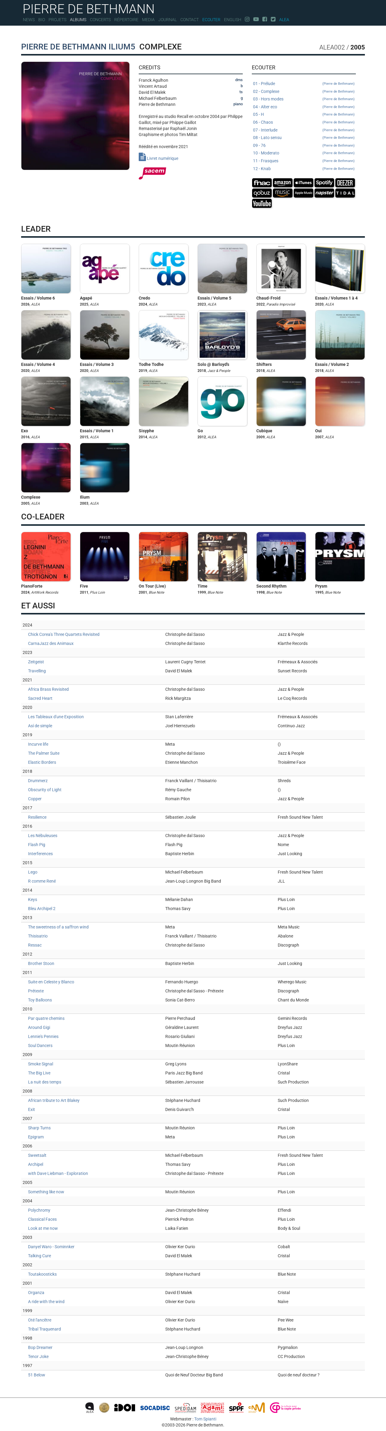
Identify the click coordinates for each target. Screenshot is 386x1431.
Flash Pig (36, 844)
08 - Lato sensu (304, 138)
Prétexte (36, 990)
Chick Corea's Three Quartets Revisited (64, 634)
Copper (35, 798)
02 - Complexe (304, 92)
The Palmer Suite (43, 753)
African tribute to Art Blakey (54, 1100)
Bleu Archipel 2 (41, 908)
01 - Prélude (304, 84)
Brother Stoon (41, 963)
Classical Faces (42, 1219)
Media (148, 19)
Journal (167, 19)
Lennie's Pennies (43, 1036)
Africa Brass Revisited (48, 689)
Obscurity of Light (45, 789)
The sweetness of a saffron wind (58, 927)
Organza (36, 1292)
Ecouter (211, 19)
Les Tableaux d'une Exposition (56, 716)
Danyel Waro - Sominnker (51, 1246)
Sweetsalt (37, 1155)
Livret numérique (158, 158)
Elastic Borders (42, 762)
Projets (57, 19)
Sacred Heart (40, 698)
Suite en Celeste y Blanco (51, 981)
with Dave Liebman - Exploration (58, 1173)
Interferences (40, 853)
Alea (284, 19)
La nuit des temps (44, 1082)
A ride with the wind (46, 1301)
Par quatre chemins (46, 1018)
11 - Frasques (304, 161)
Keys (32, 899)
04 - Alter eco (304, 107)
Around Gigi (39, 1027)
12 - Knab (304, 169)
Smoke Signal (40, 1063)
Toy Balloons (40, 1000)
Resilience (37, 817)
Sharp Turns (39, 1127)
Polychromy (39, 1210)
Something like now (46, 1191)
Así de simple (40, 725)
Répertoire (126, 19)
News (29, 19)
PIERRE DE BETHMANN (89, 8)
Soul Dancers (40, 1045)
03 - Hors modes (304, 99)
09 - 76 (304, 146)
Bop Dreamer (40, 1347)
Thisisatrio (38, 936)
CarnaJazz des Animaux (51, 643)
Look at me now (43, 1228)
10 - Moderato (304, 153)
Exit (31, 1109)
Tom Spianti (205, 1419)
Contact (189, 19)
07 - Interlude (304, 130)
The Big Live (39, 1073)
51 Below (36, 1374)
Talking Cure (39, 1255)
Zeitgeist (36, 661)
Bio (41, 19)
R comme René (42, 881)
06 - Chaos (304, 122)
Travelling (37, 670)
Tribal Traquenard (44, 1329)
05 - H (304, 115)
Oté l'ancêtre (39, 1320)
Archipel (35, 1164)
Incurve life (38, 744)
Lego (32, 872)
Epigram (36, 1136)
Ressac (35, 945)
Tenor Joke (38, 1356)
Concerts (100, 19)
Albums (78, 19)
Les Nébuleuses (42, 835)
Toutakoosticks (42, 1274)
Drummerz (38, 780)
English (232, 19)
